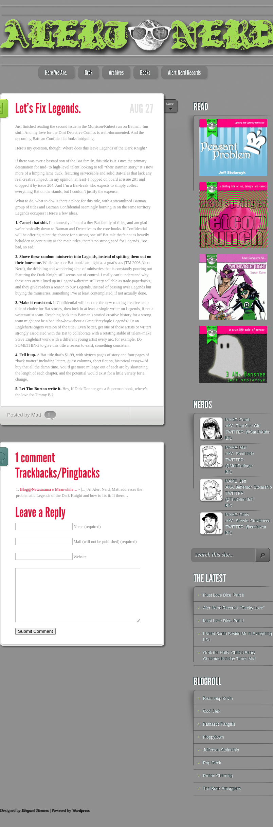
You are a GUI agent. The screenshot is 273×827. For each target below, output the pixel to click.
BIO (229, 438)
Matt (36, 415)
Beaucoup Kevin (218, 698)
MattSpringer (241, 466)
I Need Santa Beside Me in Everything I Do (237, 636)
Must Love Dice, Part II (223, 595)
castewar (258, 527)
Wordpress (81, 810)
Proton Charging (218, 775)
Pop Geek (212, 763)
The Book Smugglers (222, 788)
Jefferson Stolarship (221, 750)
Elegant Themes (35, 810)
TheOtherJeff (241, 499)
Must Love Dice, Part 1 (223, 621)
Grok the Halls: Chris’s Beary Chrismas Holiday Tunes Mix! (229, 655)
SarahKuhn (260, 432)
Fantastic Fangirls (219, 724)
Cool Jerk (211, 711)
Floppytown (213, 737)
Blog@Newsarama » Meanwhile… (48, 489)
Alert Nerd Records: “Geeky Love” (234, 608)
